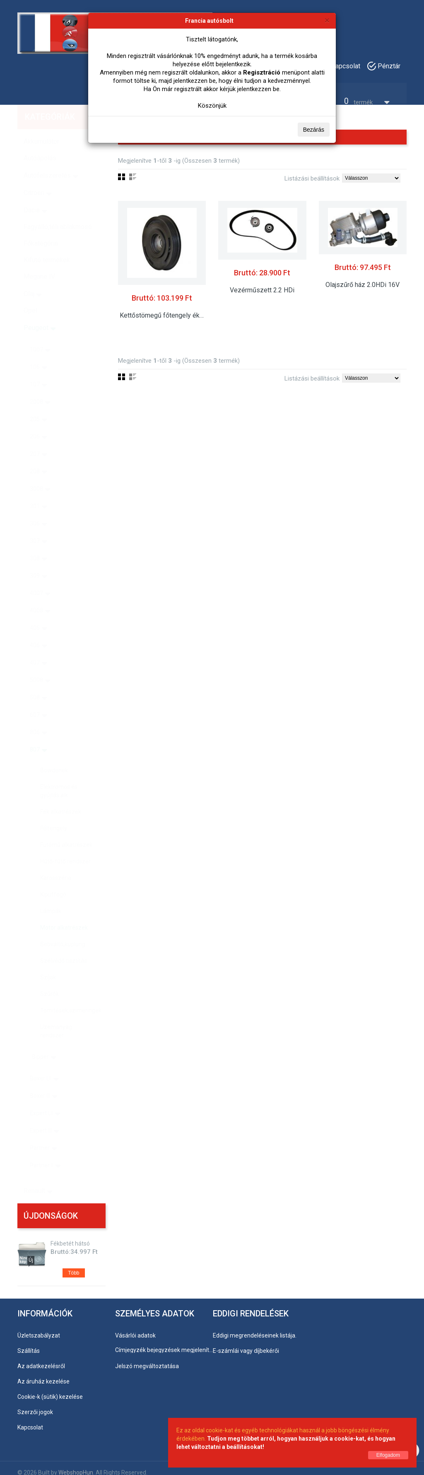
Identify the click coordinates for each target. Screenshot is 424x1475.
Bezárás (313, 129)
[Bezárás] (327, 20)
